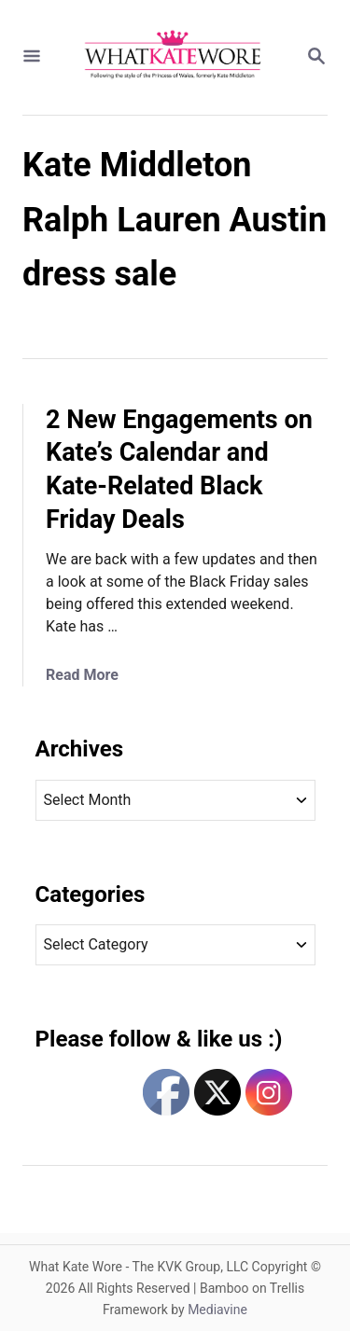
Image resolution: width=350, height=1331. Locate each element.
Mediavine (217, 1309)
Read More (82, 675)
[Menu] (31, 57)
